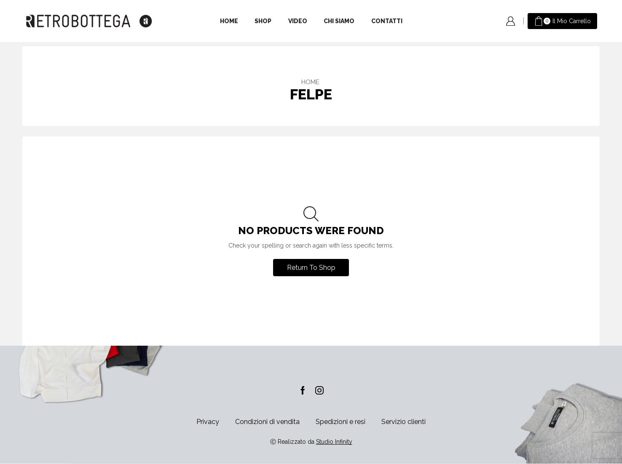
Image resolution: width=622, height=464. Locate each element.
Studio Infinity (334, 441)
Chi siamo (339, 21)
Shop (263, 21)
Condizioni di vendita (267, 422)
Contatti (386, 21)
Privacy (207, 422)
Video (297, 21)
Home (229, 21)
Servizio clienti (403, 422)
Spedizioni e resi (340, 422)
